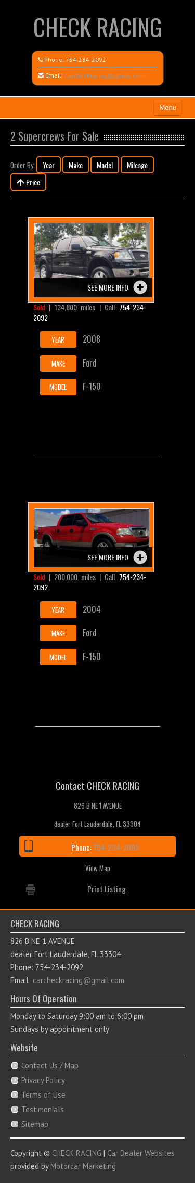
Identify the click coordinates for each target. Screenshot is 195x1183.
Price (28, 182)
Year (49, 164)
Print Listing (106, 889)
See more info (107, 287)
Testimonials (42, 1109)
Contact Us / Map (50, 1066)
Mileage (137, 164)
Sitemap (34, 1124)
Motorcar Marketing (83, 1166)
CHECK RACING (97, 26)
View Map (97, 868)
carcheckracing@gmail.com (104, 75)
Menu (167, 107)
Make (76, 164)
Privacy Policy (43, 1080)
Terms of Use (43, 1095)
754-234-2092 (86, 60)
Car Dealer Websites (141, 1153)
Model (105, 164)
